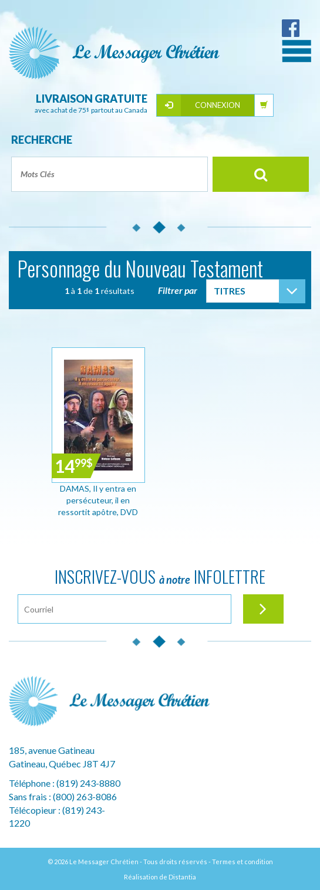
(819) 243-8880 (88, 783)
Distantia (182, 877)
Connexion (217, 105)
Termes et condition (242, 861)
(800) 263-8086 (85, 796)
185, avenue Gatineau (52, 750)
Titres (229, 290)
